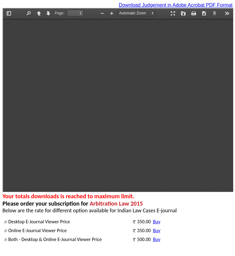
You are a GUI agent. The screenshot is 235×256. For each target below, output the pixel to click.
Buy (156, 222)
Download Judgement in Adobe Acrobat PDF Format (176, 5)
